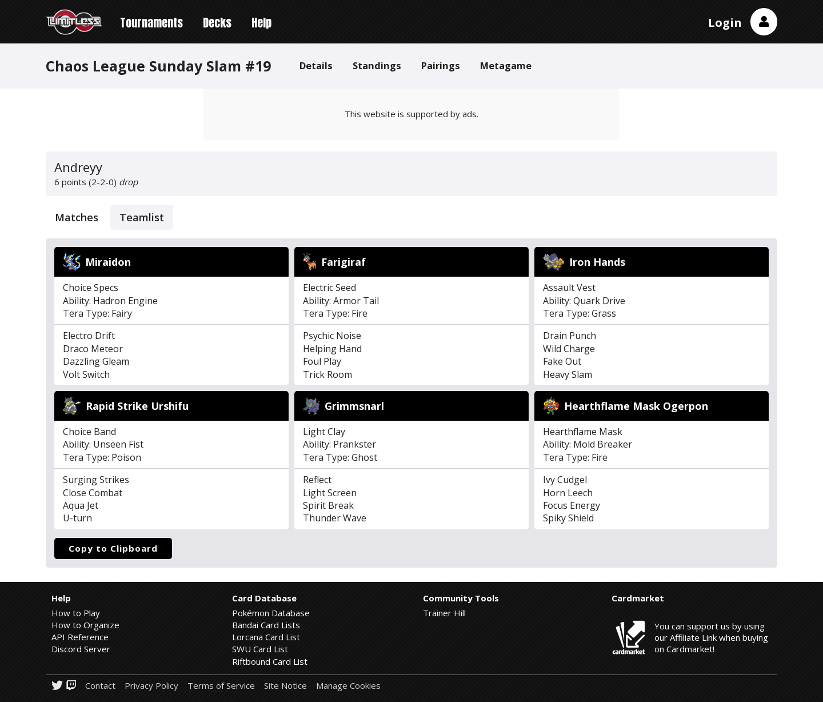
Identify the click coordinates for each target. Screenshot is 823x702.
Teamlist (141, 217)
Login (725, 22)
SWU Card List (260, 649)
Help (261, 22)
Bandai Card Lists (266, 625)
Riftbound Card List (269, 661)
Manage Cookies (348, 686)
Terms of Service (221, 686)
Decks (217, 22)
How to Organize (85, 625)
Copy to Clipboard (113, 548)
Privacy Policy (151, 686)
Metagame (506, 65)
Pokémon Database (271, 613)
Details (316, 65)
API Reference (80, 637)
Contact (100, 686)
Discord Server (80, 649)
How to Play (75, 613)
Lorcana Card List (266, 637)
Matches (76, 217)
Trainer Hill (444, 613)
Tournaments (151, 22)
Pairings (440, 65)
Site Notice (285, 686)
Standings (377, 65)
